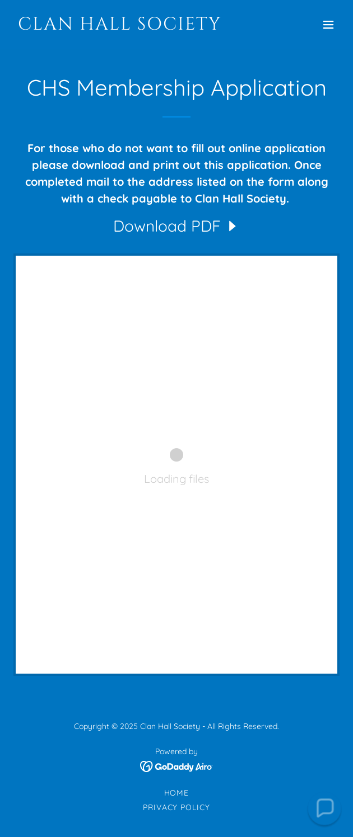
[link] (127, 26)
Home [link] (176, 793)
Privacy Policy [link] (177, 807)
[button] (328, 24)
